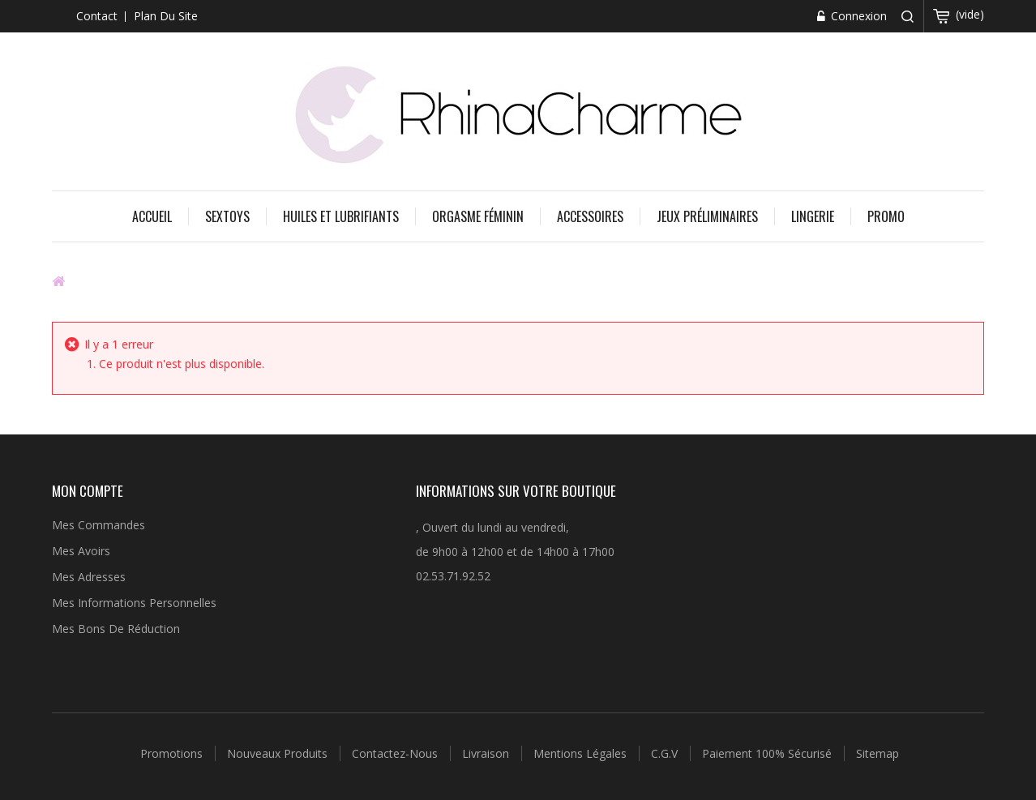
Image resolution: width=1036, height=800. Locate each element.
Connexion (857, 16)
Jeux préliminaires (707, 216)
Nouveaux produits (279, 753)
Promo (886, 216)
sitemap (877, 753)
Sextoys (227, 216)
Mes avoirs (81, 550)
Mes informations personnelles (134, 602)
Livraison (487, 753)
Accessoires (590, 216)
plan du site (166, 16)
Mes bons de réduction (116, 628)
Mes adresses (89, 576)
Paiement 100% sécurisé (768, 753)
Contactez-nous (396, 753)
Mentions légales (581, 753)
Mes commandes (98, 525)
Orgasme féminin (478, 216)
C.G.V (666, 753)
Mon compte (87, 491)
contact (97, 16)
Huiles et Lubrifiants (341, 216)
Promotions (173, 753)
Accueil (152, 216)
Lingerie (812, 216)
